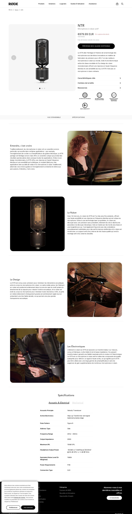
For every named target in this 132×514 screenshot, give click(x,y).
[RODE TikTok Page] (116, 509)
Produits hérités (39, 490)
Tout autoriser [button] (28, 507)
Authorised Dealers (40, 487)
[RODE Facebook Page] (105, 509)
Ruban (15, 10)
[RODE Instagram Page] (110, 509)
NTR (21, 10)
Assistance (93, 4)
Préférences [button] (13, 507)
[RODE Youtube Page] (113, 509)
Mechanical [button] (77, 391)
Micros (10, 10)
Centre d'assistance (40, 478)
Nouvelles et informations (67, 481)
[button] (117, 4)
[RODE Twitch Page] (119, 509)
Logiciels (63, 4)
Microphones (13, 478)
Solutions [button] (52, 4)
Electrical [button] (59, 391)
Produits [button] (41, 4)
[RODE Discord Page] (122, 509)
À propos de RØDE (65, 478)
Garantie (36, 481)
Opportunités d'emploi (66, 484)
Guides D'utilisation (77, 4)
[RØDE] (18, 3)
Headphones (13, 481)
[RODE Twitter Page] (107, 509)
